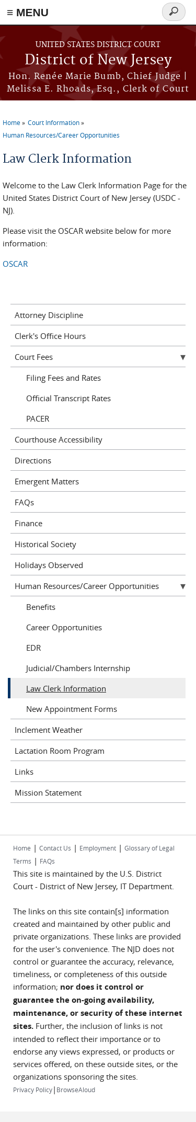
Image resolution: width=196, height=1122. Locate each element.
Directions (33, 460)
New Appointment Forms (71, 709)
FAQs (24, 502)
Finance (28, 523)
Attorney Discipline (49, 315)
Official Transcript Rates (68, 398)
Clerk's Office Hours (50, 336)
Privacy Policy (32, 1089)
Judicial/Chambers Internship (78, 668)
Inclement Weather (49, 729)
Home (11, 122)
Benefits (40, 607)
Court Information (53, 122)
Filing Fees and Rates (63, 377)
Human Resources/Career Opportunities (61, 135)
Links (24, 771)
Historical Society (45, 544)
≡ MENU (28, 12)
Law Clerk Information (66, 688)
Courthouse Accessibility (58, 439)
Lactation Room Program (60, 750)
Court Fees (34, 357)
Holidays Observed (49, 565)
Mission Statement (48, 792)
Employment (97, 848)
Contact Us (55, 848)
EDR (33, 647)
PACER (37, 418)
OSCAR (15, 263)
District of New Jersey (98, 60)
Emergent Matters (47, 481)
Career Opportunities (64, 627)
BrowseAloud (75, 1089)
